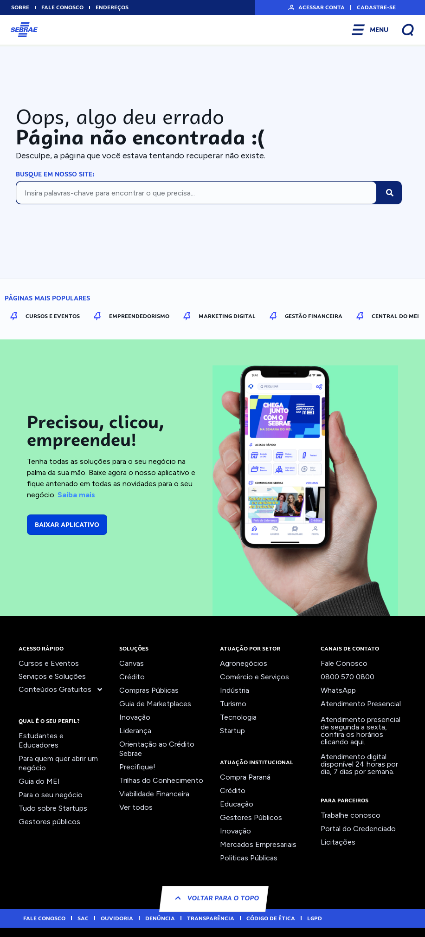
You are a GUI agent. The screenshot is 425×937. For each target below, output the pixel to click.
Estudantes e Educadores (41, 740)
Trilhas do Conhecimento (161, 780)
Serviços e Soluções (52, 676)
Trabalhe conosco (350, 815)
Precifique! (137, 766)
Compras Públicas (149, 690)
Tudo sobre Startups (53, 808)
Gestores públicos (49, 821)
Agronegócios (243, 663)
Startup (232, 730)
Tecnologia (238, 717)
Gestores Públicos (251, 817)
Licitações (338, 842)
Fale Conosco (344, 663)
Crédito (132, 676)
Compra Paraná (245, 777)
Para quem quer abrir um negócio (58, 763)
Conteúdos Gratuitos (61, 689)
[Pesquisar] (389, 193)
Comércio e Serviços (254, 676)
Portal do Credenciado (358, 828)
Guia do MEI (39, 781)
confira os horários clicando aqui (352, 738)
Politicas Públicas (248, 857)
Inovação (134, 717)
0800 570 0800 (347, 676)
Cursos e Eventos (49, 663)
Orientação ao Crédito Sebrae (156, 749)
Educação (236, 804)
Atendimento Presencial (361, 703)
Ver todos (136, 807)
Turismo (233, 703)
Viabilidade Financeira (154, 793)
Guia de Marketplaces (155, 703)
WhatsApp (338, 690)
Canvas (131, 663)
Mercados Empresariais (258, 844)
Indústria (234, 690)
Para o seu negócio (51, 794)
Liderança (135, 730)
